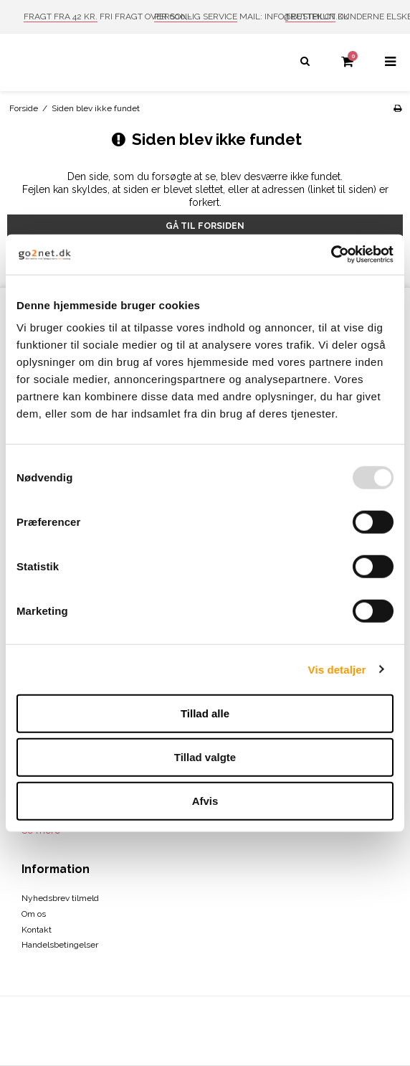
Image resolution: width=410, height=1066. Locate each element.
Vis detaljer (337, 669)
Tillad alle (205, 713)
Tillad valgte (205, 757)
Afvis (205, 801)
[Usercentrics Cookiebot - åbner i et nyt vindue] (331, 254)
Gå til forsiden (205, 225)
